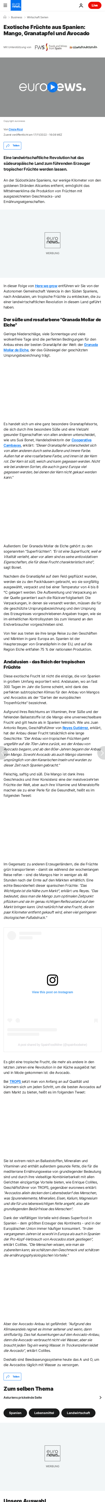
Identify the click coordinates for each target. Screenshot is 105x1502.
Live (95, 5)
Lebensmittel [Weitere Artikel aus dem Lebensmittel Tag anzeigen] (44, 1413)
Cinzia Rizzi (16, 129)
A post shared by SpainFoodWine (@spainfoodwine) (52, 1044)
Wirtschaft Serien (37, 17)
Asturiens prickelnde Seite (23, 1397)
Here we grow (46, 286)
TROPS (16, 1081)
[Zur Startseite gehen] (16, 5)
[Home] (5, 17)
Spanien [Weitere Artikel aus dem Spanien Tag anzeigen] (15, 1413)
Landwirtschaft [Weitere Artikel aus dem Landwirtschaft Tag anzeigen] (78, 1413)
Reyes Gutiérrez (75, 727)
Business (16, 17)
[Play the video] (52, 87)
